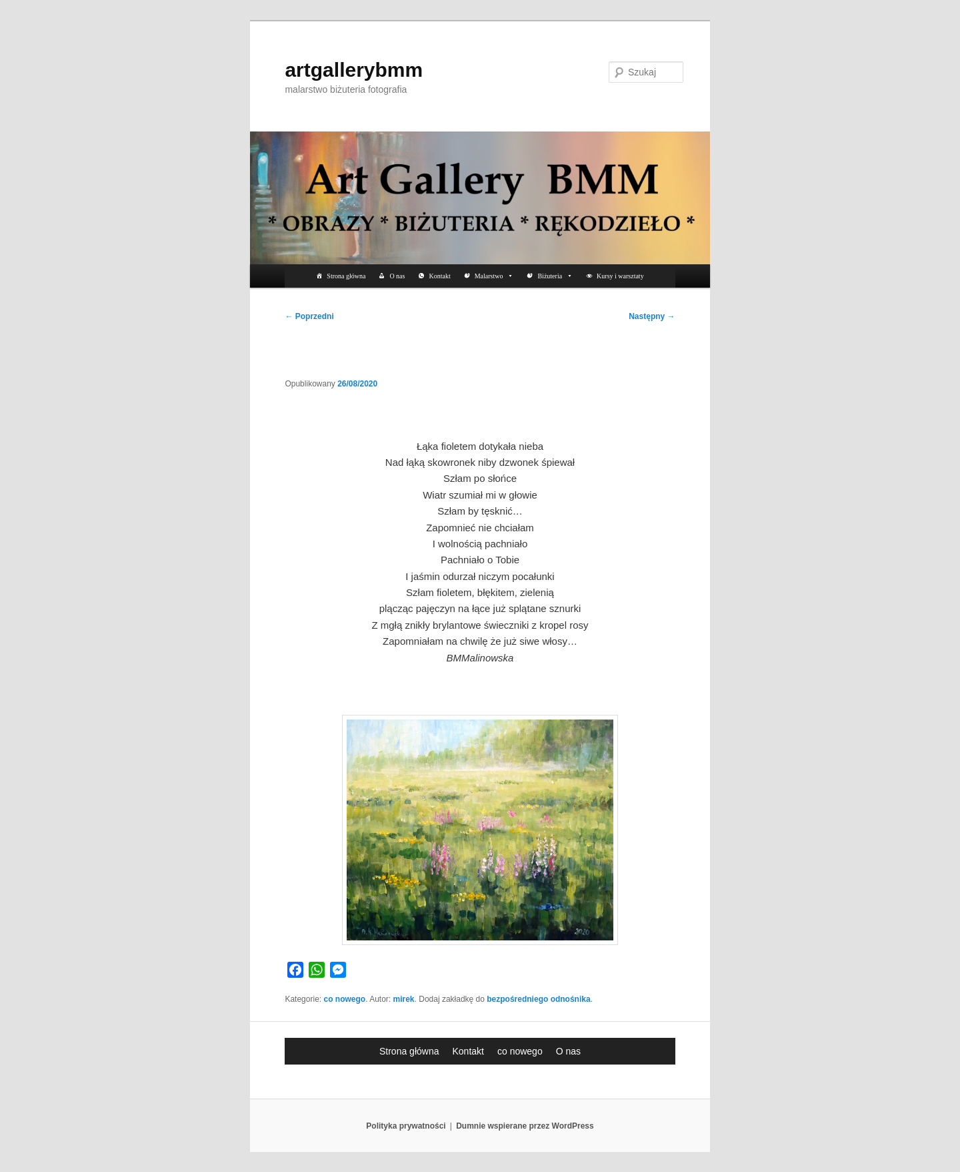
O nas (397, 276)
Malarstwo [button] (494, 276)
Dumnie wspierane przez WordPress (525, 1126)
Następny (652, 316)
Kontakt (439, 276)
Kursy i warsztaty (620, 276)
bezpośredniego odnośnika (538, 999)
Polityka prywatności (405, 1126)
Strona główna (346, 276)
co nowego (344, 999)
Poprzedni (309, 316)
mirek (404, 999)
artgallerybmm (354, 70)
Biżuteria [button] (555, 276)
